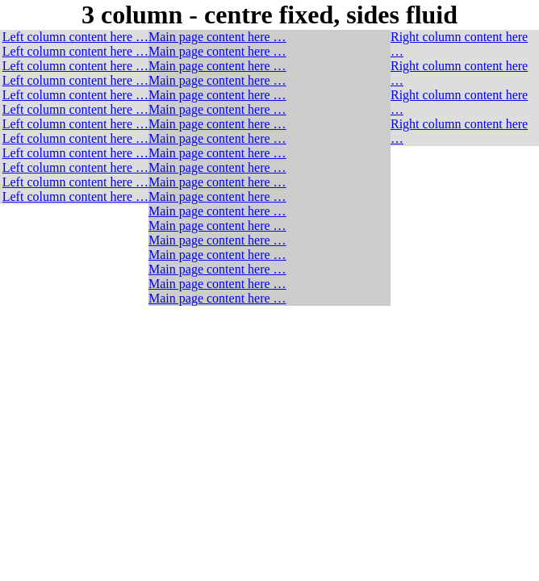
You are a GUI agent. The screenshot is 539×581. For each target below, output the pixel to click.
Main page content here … (217, 37)
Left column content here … (75, 37)
